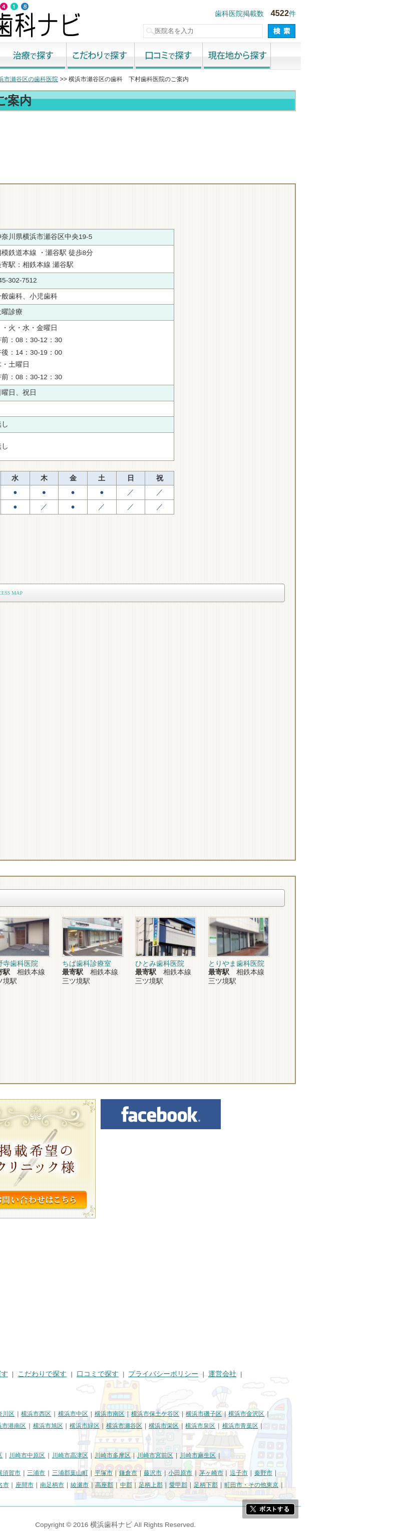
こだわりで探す (201, 57)
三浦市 (136, 1472)
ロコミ (368, 174)
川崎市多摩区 (213, 1455)
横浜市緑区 (185, 1425)
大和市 (39, 1484)
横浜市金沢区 (346, 1413)
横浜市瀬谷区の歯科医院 (125, 79)
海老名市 (97, 1484)
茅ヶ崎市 (311, 1472)
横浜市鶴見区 (48, 1413)
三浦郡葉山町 (170, 1472)
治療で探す (133, 57)
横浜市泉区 (300, 1425)
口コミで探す (269, 57)
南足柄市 (152, 1484)
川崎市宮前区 (255, 1455)
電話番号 (253, 174)
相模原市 (78, 1472)
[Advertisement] (200, 141)
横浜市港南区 (108, 1425)
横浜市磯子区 (304, 1413)
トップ (14, 79)
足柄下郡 (306, 1484)
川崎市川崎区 (48, 1455)
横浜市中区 (173, 1413)
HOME (15, 1374)
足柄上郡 (251, 1484)
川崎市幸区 (88, 1455)
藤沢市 (253, 1472)
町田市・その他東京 (351, 1484)
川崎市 (14, 1455)
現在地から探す (337, 57)
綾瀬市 (180, 1484)
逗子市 (339, 1472)
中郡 (226, 1484)
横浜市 (14, 1413)
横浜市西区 (136, 1413)
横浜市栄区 (264, 1425)
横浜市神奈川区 (94, 1413)
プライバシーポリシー (263, 1374)
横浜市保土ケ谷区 (255, 1413)
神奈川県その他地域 (32, 1472)
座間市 (125, 1484)
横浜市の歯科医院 (58, 79)
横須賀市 (109, 1472)
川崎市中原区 (127, 1455)
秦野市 (363, 1472)
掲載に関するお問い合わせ (47, 1386)
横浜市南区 (210, 1413)
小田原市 (280, 1472)
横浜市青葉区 (340, 1425)
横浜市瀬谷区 (224, 1425)
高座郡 (204, 1484)
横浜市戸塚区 (66, 1425)
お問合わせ (310, 174)
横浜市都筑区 (23, 1438)
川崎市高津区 (170, 1455)
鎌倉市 (228, 1472)
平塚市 (204, 1472)
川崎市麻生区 (298, 1455)
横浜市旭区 (148, 1425)
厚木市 (14, 1484)
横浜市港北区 (23, 1425)
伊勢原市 (66, 1484)
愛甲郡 (278, 1484)
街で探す (65, 57)
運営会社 (322, 1374)
